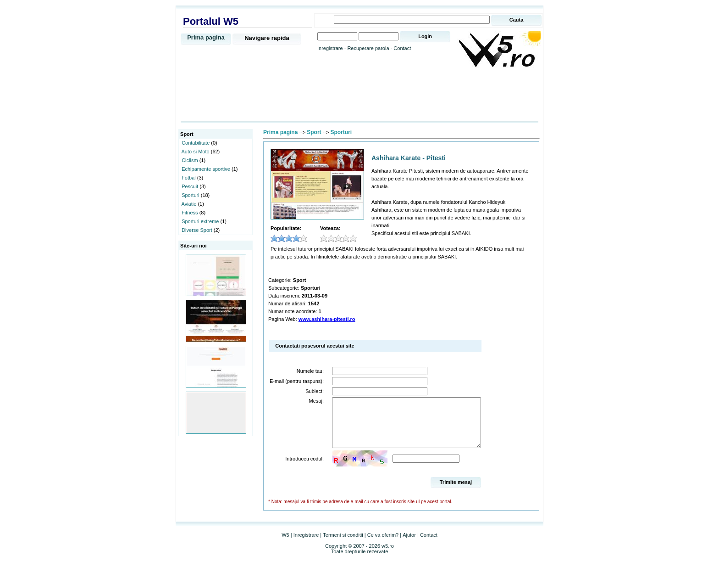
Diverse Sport (197, 230)
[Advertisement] (359, 95)
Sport (314, 132)
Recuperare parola (368, 48)
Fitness (190, 212)
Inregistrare (330, 48)
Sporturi (190, 195)
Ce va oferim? (382, 544)
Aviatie (189, 204)
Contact (402, 48)
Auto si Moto (196, 151)
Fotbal (189, 177)
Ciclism (190, 160)
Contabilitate (196, 143)
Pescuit (190, 186)
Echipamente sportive (206, 169)
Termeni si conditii (343, 544)
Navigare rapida (266, 37)
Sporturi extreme (200, 221)
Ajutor (409, 544)
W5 (285, 544)
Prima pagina (206, 37)
